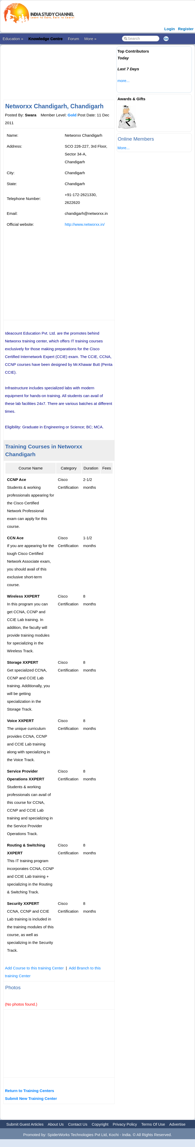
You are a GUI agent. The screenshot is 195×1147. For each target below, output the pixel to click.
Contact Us (77, 1124)
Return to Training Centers (29, 1090)
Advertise (177, 1124)
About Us (56, 1124)
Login (169, 29)
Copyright (100, 1124)
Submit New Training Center (31, 1098)
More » (90, 38)
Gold (72, 115)
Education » (13, 38)
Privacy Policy (125, 1124)
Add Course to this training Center (34, 968)
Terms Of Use (153, 1124)
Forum (73, 38)
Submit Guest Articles (24, 1124)
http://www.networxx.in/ (85, 224)
